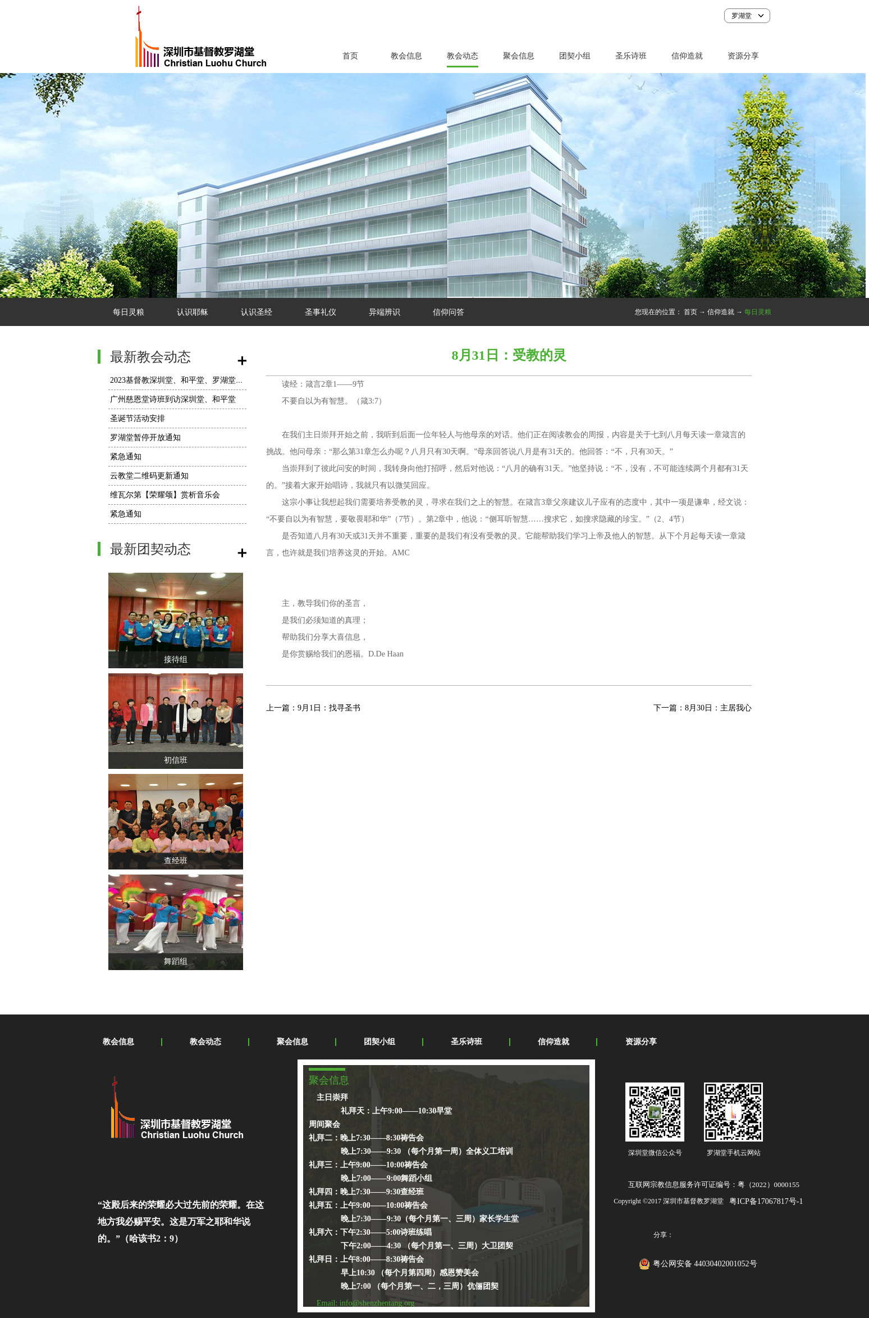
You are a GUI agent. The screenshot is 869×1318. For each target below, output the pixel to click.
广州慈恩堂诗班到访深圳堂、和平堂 (173, 399)
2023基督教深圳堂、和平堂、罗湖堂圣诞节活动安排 (200, 380)
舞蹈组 (175, 961)
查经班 (175, 861)
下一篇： (702, 708)
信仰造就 (720, 312)
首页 (350, 56)
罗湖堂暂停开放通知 (145, 437)
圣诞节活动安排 (137, 418)
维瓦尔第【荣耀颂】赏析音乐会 (165, 495)
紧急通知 (125, 456)
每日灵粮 (757, 312)
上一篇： (313, 708)
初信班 (175, 760)
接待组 (175, 659)
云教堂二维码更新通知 (149, 476)
